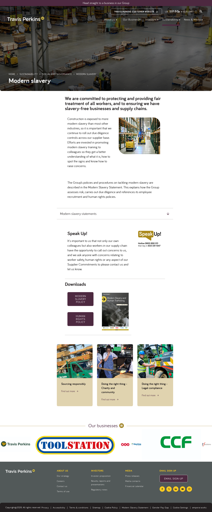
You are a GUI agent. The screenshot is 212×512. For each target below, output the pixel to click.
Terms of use (63, 491)
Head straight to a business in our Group (106, 3)
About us (109, 19)
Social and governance (57, 74)
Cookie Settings (180, 507)
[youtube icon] (182, 489)
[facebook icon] (162, 489)
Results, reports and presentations (100, 482)
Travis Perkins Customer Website (134, 11)
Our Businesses (132, 19)
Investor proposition (101, 475)
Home (12, 74)
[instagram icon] (189, 489)
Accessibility (59, 507)
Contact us (62, 486)
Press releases (132, 475)
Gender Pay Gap (160, 507)
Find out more (68, 391)
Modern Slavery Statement (135, 507)
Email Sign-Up (176, 479)
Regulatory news (99, 489)
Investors (150, 19)
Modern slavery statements (78, 213)
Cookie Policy (111, 507)
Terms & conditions (78, 507)
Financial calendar (134, 486)
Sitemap (96, 507)
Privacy (45, 507)
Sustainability (170, 19)
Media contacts (132, 481)
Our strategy (63, 475)
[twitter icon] (169, 489)
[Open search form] (201, 12)
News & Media (192, 19)
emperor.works (199, 507)
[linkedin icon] (175, 489)
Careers (60, 481)
